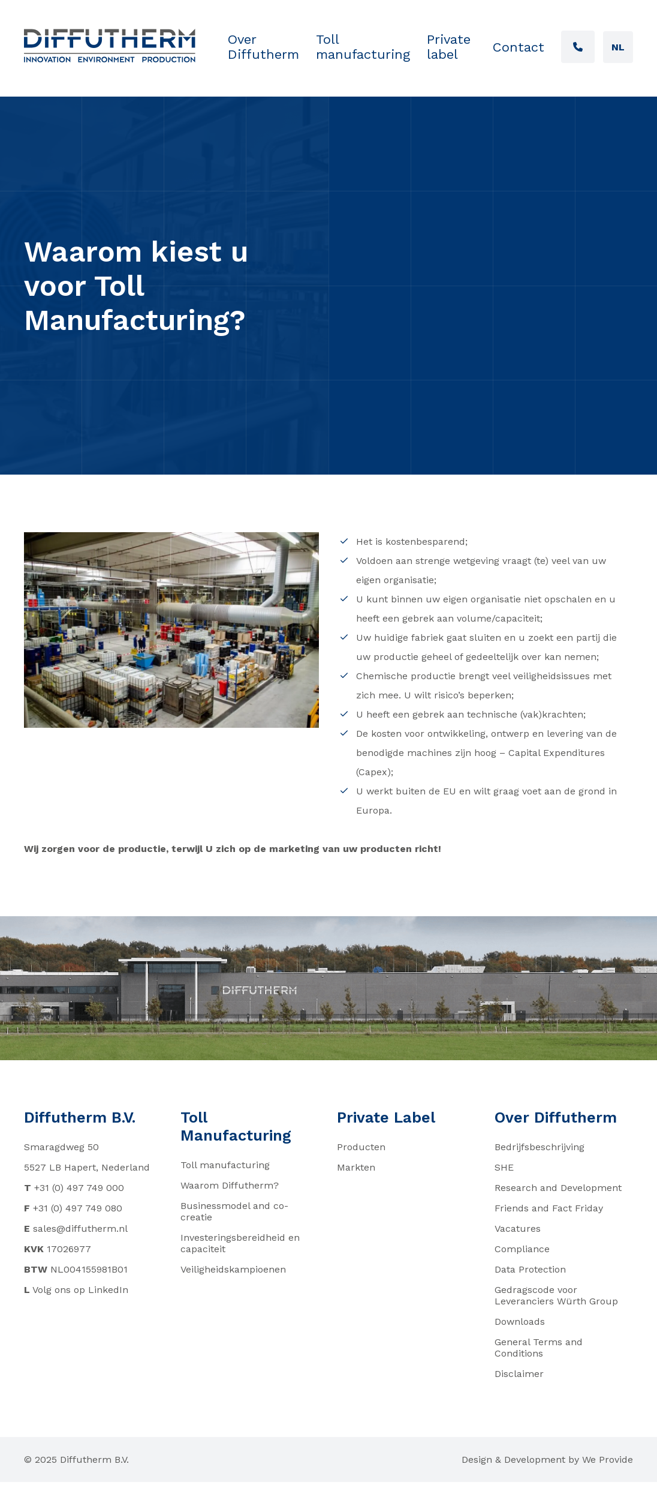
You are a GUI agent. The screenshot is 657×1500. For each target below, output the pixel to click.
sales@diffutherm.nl (80, 1228)
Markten (356, 1167)
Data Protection (530, 1269)
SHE (504, 1167)
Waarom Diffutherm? (229, 1185)
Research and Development (558, 1187)
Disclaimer (519, 1373)
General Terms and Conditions (539, 1347)
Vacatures (518, 1228)
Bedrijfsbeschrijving (539, 1147)
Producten (361, 1147)
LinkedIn (108, 1289)
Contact (518, 47)
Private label (449, 47)
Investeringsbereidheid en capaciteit (240, 1243)
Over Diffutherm (263, 47)
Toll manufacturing (363, 47)
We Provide (607, 1459)
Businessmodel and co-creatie (234, 1211)
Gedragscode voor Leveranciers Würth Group (556, 1295)
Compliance (522, 1249)
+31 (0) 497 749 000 (79, 1187)
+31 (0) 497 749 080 (77, 1208)
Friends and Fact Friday (549, 1208)
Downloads (520, 1321)
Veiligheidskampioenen (233, 1269)
